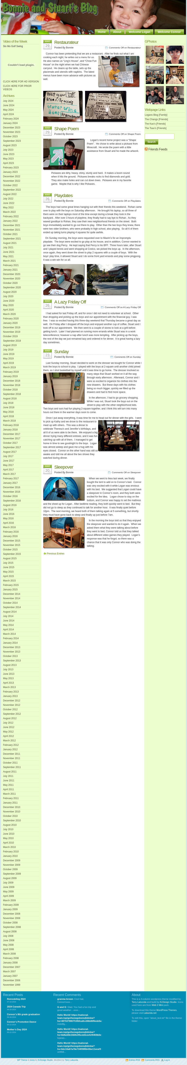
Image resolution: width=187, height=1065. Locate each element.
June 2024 (8, 105)
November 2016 (11, 491)
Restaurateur (66, 42)
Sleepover (63, 467)
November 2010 (11, 811)
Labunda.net (150, 1013)
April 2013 (8, 682)
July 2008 (8, 936)
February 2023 (11, 167)
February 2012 (11, 745)
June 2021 (8, 252)
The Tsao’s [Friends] (155, 128)
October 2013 (10, 656)
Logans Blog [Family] (156, 114)
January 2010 (10, 856)
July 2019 (8, 349)
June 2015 (8, 567)
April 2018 (8, 416)
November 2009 (11, 865)
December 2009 (11, 860)
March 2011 (9, 793)
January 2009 (10, 909)
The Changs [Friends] (156, 119)
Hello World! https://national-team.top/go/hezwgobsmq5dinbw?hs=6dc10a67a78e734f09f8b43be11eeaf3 (79, 1046)
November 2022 (11, 180)
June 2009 (8, 887)
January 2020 (10, 323)
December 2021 (11, 225)
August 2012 (9, 718)
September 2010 (12, 820)
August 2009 (9, 878)
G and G (61, 1007)
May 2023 (8, 158)
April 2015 (8, 576)
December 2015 (11, 540)
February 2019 (11, 371)
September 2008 (12, 927)
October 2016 (10, 496)
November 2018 (11, 385)
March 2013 (9, 687)
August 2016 (9, 505)
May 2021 (8, 256)
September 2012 (12, 713)
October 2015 (10, 549)
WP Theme (22, 1060)
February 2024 (11, 118)
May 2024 (8, 109)
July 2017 (8, 456)
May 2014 (8, 625)
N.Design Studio (168, 1002)
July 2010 (8, 829)
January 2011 (10, 802)
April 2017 (8, 469)
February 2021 (11, 265)
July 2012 (8, 722)
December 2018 (11, 380)
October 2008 (10, 922)
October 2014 (10, 602)
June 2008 (8, 940)
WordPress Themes (166, 1010)
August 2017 (9, 451)
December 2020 (11, 274)
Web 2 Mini (157, 1005)
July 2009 (8, 882)
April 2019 (8, 363)
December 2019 (11, 327)
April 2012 (8, 736)
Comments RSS (152, 1060)
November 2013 (11, 651)
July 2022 (8, 198)
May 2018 (8, 411)
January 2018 (10, 429)
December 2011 (11, 753)
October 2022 (10, 185)
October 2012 (10, 709)
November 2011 (11, 758)
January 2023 (10, 172)
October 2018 (10, 389)
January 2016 (10, 536)
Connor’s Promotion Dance (21, 1022)
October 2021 (10, 234)
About (117, 32)
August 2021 (9, 243)
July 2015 (8, 562)
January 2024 (10, 123)
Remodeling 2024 (16, 999)
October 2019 (10, 336)
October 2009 (10, 869)
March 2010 (9, 847)
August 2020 (9, 292)
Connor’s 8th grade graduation (23, 1014)
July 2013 (8, 669)
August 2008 (9, 931)
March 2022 (9, 212)
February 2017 (11, 478)
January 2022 (10, 220)
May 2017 (8, 465)
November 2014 (11, 598)
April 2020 (8, 309)
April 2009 (8, 896)
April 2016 (8, 522)
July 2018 (8, 403)
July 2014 (8, 616)
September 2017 (12, 447)
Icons (32, 1060)
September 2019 (12, 340)
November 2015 (11, 545)
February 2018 (11, 425)
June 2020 (8, 300)
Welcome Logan (139, 32)
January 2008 (10, 962)
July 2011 (8, 776)
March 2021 (9, 260)
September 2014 (12, 607)
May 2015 (8, 571)
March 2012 (9, 740)
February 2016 (11, 531)
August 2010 (9, 825)
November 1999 (11, 984)
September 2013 (12, 660)
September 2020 (12, 287)
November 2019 (11, 332)
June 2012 (8, 727)
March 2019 (9, 367)
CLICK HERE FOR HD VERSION (21, 81)
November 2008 (11, 918)
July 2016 (8, 509)
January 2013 (10, 696)
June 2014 (8, 620)
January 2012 (10, 749)
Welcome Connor (169, 32)
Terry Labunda (139, 1002)
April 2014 (8, 629)
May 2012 (8, 731)
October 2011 (10, 762)
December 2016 (11, 487)
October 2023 (10, 136)
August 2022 (9, 194)
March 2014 (9, 634)
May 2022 (8, 207)
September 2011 (12, 767)
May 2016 (8, 518)
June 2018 (8, 407)
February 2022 (11, 216)
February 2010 (11, 851)
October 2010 (10, 816)
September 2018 (12, 394)
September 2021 (12, 238)
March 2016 (9, 527)
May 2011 (8, 785)
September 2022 (12, 189)
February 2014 (11, 638)
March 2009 (9, 900)
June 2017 (8, 460)
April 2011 (8, 789)
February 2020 (11, 318)
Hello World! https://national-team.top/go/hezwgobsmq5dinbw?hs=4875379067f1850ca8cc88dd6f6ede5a (79, 1018)
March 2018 (9, 420)
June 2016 (8, 514)
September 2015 (12, 554)
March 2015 (9, 580)
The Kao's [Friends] (155, 123)
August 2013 (9, 665)
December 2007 (11, 967)
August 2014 (9, 611)
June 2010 (8, 833)
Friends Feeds (157, 149)
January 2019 (10, 376)
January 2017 (10, 483)
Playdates (63, 195)
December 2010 (11, 807)
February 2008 (11, 958)
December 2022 (11, 176)
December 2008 (11, 913)
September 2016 (12, 500)
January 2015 (10, 589)
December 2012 (11, 700)
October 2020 (10, 283)
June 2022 (8, 203)
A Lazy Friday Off (70, 301)
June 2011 (8, 780)
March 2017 (9, 474)
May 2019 (8, 358)
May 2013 (8, 678)
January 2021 (10, 269)
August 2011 (9, 771)
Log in (167, 1060)
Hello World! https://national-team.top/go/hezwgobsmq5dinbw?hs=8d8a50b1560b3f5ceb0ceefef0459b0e (79, 1032)
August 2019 (9, 345)
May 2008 (8, 944)
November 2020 (11, 278)
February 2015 (11, 585)
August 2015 (9, 558)
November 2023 (11, 132)
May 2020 (8, 305)
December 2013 (11, 647)
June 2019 (8, 354)
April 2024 (8, 114)
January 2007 (10, 976)
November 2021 (11, 229)
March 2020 (9, 314)
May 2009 (8, 891)
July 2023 (8, 149)
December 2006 (11, 980)
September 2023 (12, 141)
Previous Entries (55, 553)
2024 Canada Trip (16, 1006)
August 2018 (9, 398)
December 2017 (11, 434)
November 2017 (11, 438)
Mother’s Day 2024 (17, 1029)
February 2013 (11, 691)
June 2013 (8, 674)
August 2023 (9, 145)
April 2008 (8, 949)
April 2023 (8, 163)
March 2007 (9, 971)
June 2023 (8, 154)
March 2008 (9, 953)
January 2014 (10, 642)
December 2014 (11, 594)
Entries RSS (134, 1060)
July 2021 (8, 247)
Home (102, 32)
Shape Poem (66, 128)
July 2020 (8, 296)
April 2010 (8, 842)
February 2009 (11, 904)
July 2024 (8, 101)
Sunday (61, 351)
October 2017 (10, 443)
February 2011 (11, 798)
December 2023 (11, 127)
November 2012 (11, 705)
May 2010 (8, 838)
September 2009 (12, 873)
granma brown (65, 999)
